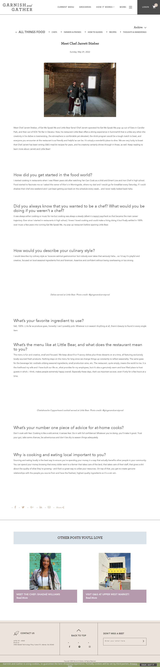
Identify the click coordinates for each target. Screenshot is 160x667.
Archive (140, 27)
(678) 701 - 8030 (19, 641)
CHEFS (54, 32)
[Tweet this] (23, 507)
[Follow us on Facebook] (69, 647)
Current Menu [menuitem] (66, 7)
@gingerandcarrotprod (99, 294)
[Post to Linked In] (41, 507)
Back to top (79, 632)
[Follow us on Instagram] (90, 647)
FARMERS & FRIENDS (72, 32)
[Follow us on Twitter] (79, 647)
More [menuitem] (126, 7)
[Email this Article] (49, 507)
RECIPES (112, 32)
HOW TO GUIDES (95, 32)
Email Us (16, 643)
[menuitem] (154, 7)
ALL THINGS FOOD (32, 32)
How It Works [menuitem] (105, 7)
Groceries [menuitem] (85, 7)
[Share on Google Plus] (32, 507)
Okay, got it (147, 665)
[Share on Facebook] (15, 507)
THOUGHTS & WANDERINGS (134, 32)
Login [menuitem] (145, 7)
